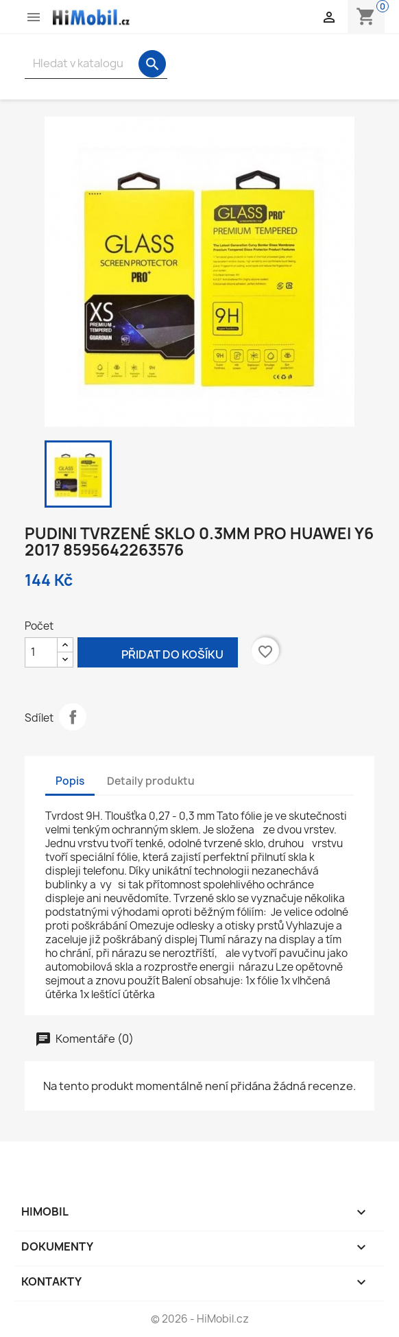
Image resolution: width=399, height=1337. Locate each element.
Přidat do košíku (157, 653)
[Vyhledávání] (96, 63)
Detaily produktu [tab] (151, 781)
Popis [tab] (70, 781)
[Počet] (41, 652)
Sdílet (72, 717)
